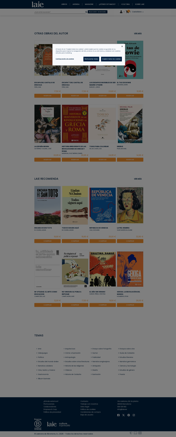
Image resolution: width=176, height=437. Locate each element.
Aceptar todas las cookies (111, 59)
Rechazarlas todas (91, 59)
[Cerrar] (122, 46)
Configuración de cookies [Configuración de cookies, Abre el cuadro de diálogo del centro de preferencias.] (65, 59)
